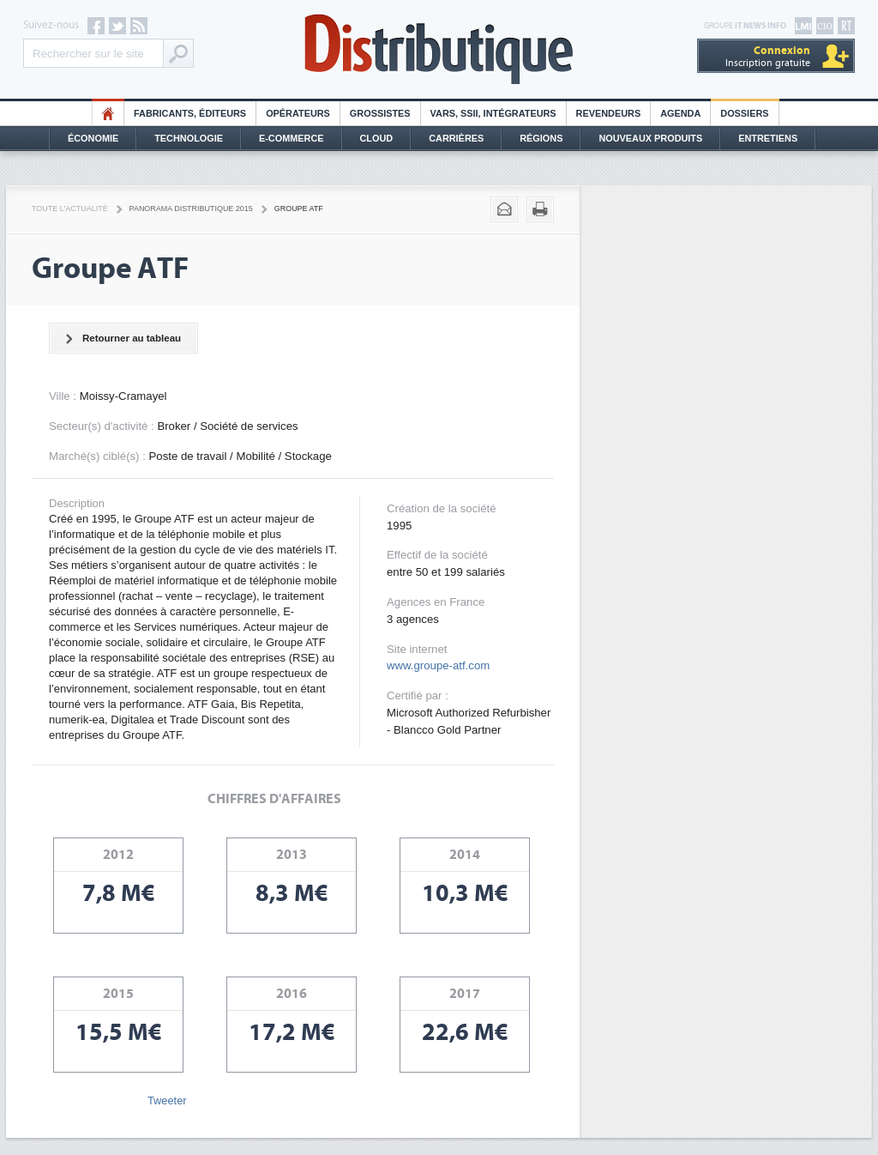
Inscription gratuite (767, 56)
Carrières (456, 138)
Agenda (680, 113)
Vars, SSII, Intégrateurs (493, 113)
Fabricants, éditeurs (190, 113)
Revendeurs (608, 113)
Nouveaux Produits (650, 138)
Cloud (377, 138)
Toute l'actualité (70, 208)
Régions (541, 138)
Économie (93, 138)
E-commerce (291, 138)
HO (108, 113)
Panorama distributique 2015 (191, 208)
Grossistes (380, 113)
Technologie (188, 138)
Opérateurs (298, 113)
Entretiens (767, 138)
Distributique (439, 49)
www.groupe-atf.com (438, 665)
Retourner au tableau (120, 339)
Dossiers (744, 113)
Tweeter (167, 1100)
